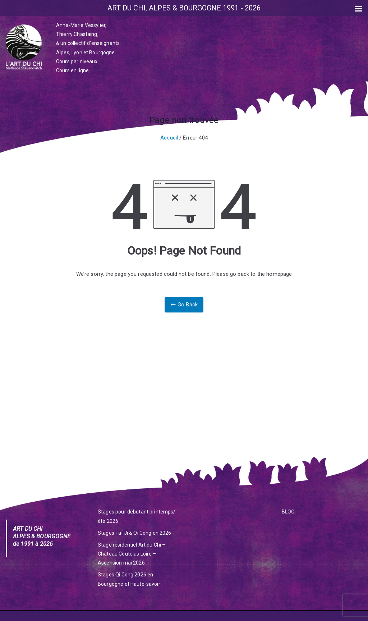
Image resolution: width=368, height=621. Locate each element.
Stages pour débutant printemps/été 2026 (137, 516)
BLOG (288, 512)
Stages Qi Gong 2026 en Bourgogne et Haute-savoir (129, 579)
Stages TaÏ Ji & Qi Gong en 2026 (134, 533)
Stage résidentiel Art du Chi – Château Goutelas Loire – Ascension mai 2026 (132, 554)
